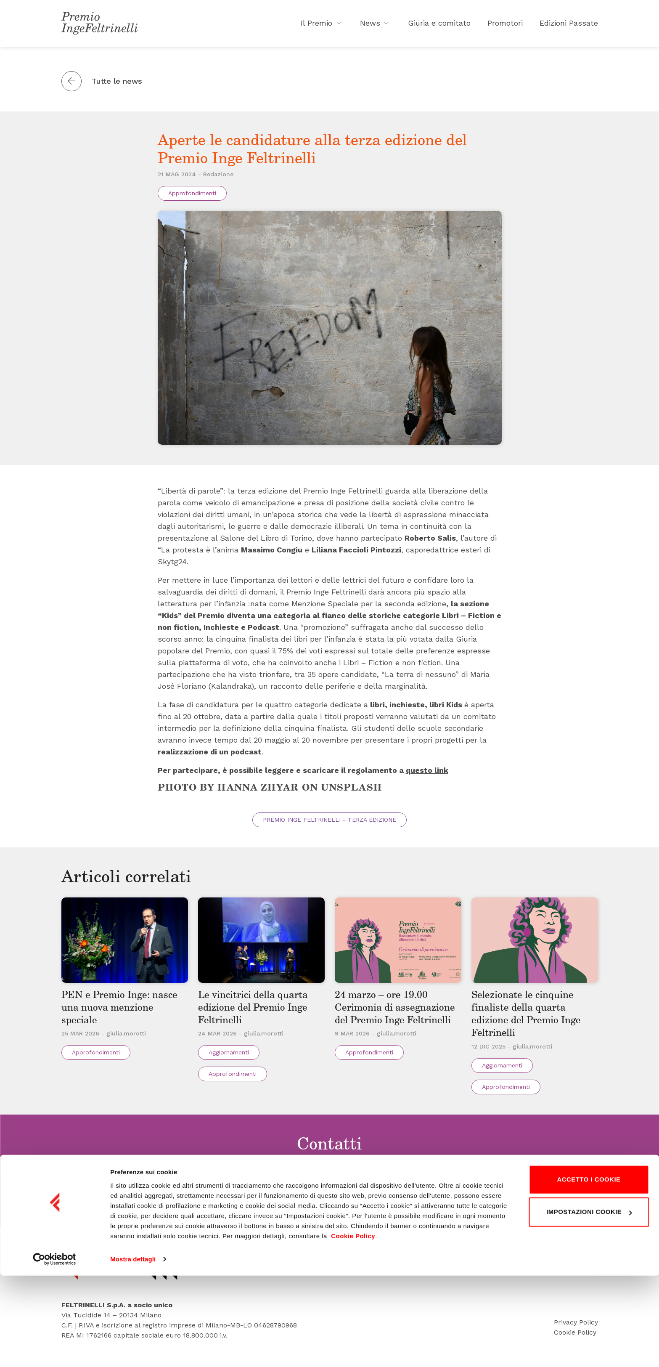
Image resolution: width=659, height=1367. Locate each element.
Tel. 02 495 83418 (336, 1196)
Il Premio (322, 25)
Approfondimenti (192, 196)
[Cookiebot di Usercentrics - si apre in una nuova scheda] (54, 1350)
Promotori (505, 25)
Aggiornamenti (229, 1058)
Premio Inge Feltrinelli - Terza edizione (329, 823)
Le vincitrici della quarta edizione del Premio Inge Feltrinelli (258, 1012)
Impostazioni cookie (589, 1303)
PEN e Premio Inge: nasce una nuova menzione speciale (124, 1012)
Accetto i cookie (588, 1270)
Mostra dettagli (133, 1350)
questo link (427, 773)
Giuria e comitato (439, 25)
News (375, 25)
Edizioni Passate (569, 25)
